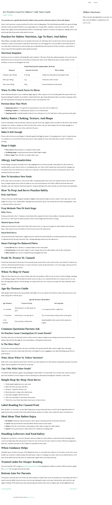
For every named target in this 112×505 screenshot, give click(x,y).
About (96, 2)
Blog (90, 2)
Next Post (74, 489)
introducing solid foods (31, 466)
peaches (6, 469)
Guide (5, 15)
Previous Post (5, 489)
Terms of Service (31, 497)
